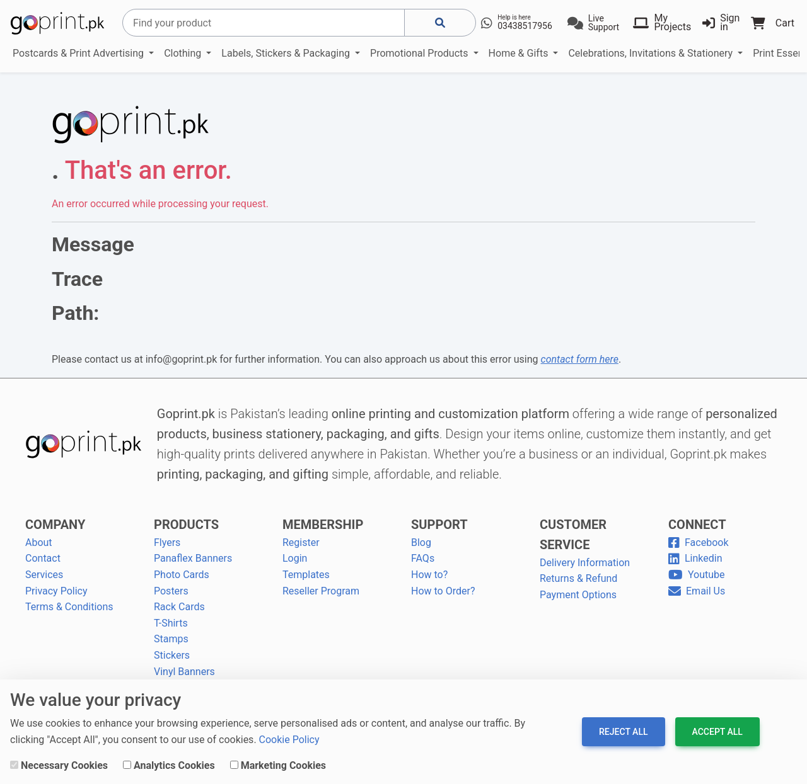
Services (44, 575)
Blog (421, 542)
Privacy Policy (56, 591)
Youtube (696, 575)
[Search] (263, 23)
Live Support (603, 22)
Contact (43, 558)
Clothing (184, 53)
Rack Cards (179, 607)
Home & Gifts (520, 53)
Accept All (717, 732)
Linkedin (695, 558)
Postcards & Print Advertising (79, 53)
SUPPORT (439, 524)
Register (301, 542)
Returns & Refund (578, 578)
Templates (306, 575)
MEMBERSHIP (322, 524)
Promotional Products (420, 53)
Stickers (172, 655)
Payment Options (578, 595)
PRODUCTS (186, 524)
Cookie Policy (289, 740)
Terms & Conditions (69, 607)
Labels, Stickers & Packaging (286, 53)
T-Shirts (171, 623)
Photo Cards (181, 575)
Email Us (696, 591)
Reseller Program (320, 591)
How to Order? (443, 591)
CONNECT (697, 524)
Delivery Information (585, 563)
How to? (429, 575)
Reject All (623, 732)
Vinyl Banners (184, 672)
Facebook (698, 542)
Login (294, 558)
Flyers (167, 542)
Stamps (171, 639)
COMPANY (55, 524)
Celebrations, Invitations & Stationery (651, 53)
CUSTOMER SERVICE (573, 534)
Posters (171, 591)
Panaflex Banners (193, 558)
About (38, 542)
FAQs (422, 558)
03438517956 (524, 26)
